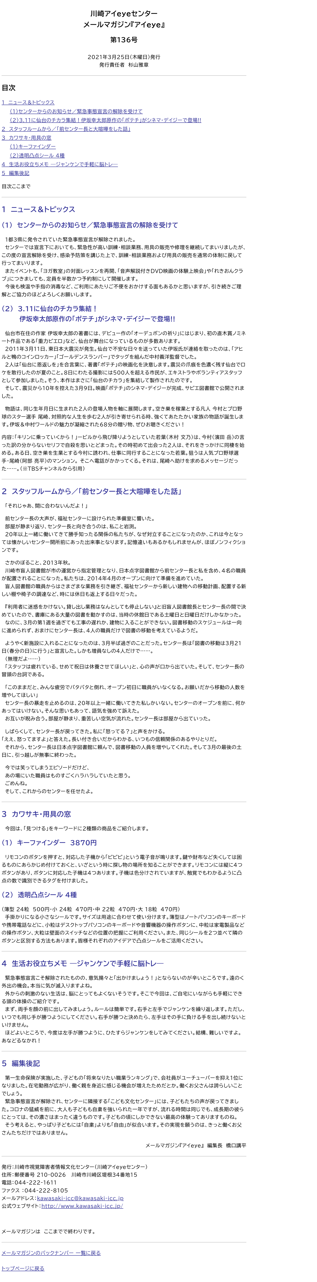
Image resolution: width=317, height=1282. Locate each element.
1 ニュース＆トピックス (28, 102)
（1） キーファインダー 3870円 (49, 843)
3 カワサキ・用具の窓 (26, 137)
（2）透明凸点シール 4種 (37, 155)
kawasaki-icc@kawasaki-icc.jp (80, 1198)
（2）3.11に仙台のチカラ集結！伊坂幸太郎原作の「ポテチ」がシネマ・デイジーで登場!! (105, 120)
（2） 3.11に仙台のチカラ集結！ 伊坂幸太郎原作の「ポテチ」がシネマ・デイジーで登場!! (88, 314)
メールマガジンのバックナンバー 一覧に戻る (51, 1253)
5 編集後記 (15, 173)
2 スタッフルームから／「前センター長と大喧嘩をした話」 (66, 129)
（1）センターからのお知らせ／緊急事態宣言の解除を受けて (76, 111)
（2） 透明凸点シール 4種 (39, 895)
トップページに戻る (23, 1268)
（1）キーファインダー (33, 146)
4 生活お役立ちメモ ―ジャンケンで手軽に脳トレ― (60, 164)
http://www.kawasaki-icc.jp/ (82, 1206)
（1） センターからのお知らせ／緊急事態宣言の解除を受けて (90, 225)
